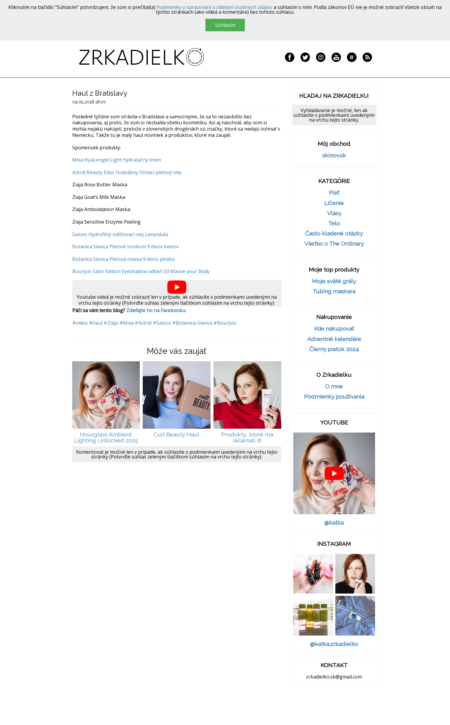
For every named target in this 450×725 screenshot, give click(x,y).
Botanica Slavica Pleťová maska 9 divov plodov (123, 259)
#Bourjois (225, 323)
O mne (334, 386)
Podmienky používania (334, 396)
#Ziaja (111, 323)
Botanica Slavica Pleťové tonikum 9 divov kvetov (125, 246)
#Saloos (162, 323)
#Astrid (143, 323)
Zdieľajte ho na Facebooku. (156, 310)
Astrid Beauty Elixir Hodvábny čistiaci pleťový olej (126, 172)
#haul (95, 323)
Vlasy (334, 213)
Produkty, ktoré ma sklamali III (247, 437)
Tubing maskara (334, 291)
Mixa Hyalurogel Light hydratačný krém (116, 160)
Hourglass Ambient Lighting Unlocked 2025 (106, 437)
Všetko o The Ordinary (334, 244)
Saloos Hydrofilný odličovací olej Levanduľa (120, 234)
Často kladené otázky (334, 233)
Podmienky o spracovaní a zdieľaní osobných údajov (214, 7)
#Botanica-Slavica (192, 323)
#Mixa (126, 323)
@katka (334, 523)
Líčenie (334, 203)
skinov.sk (334, 155)
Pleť (334, 193)
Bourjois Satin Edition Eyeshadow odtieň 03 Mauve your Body (141, 271)
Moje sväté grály (334, 281)
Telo (334, 223)
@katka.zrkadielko (334, 644)
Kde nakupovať (334, 328)
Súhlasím (225, 25)
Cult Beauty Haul (176, 434)
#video (80, 323)
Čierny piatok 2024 (334, 349)
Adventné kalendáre (334, 339)
